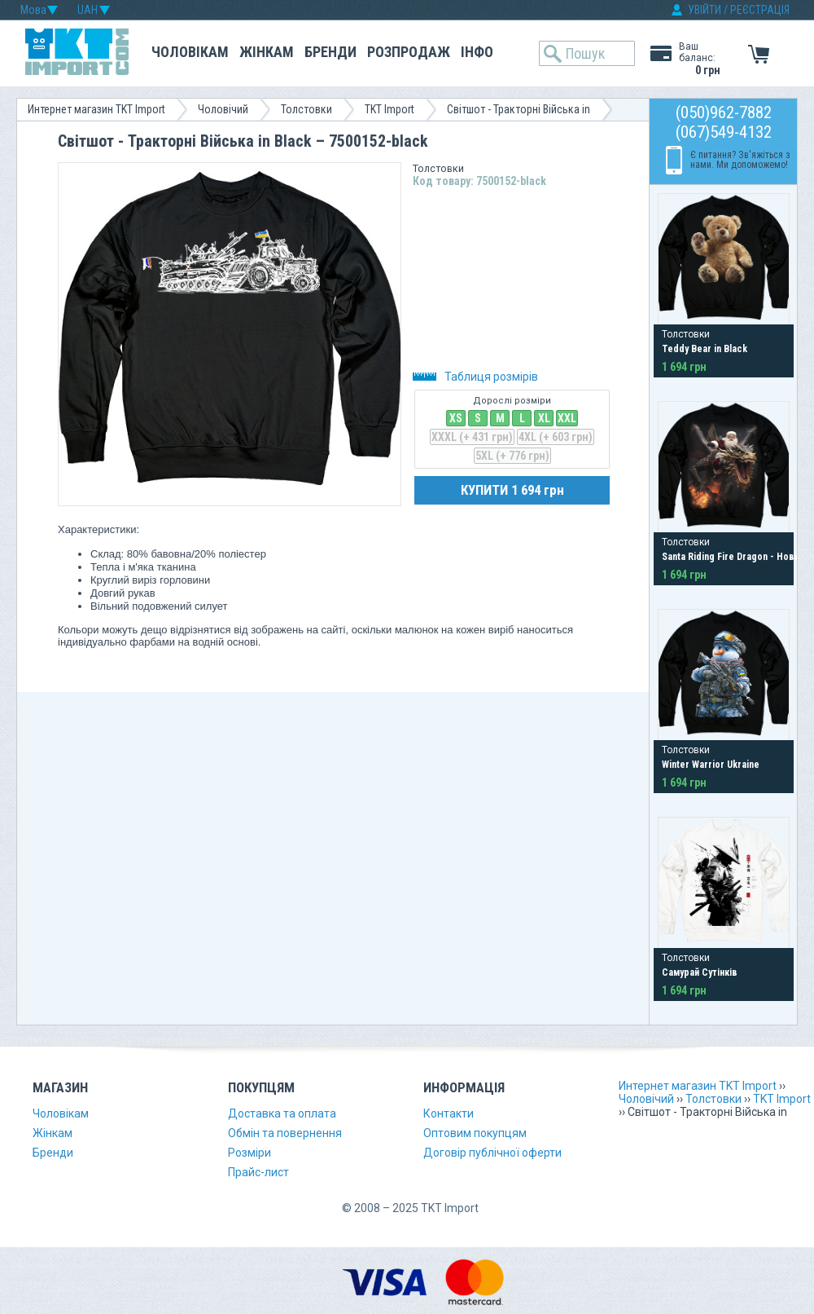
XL (544, 418)
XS (455, 418)
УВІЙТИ (704, 9)
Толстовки (306, 109)
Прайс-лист (258, 1172)
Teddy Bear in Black (704, 349)
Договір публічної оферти (492, 1152)
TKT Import (389, 109)
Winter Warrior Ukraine (710, 764)
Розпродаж (408, 51)
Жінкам (266, 51)
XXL (567, 418)
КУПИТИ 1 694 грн (512, 490)
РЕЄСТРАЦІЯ (760, 9)
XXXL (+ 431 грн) (472, 436)
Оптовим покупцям (475, 1133)
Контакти (448, 1113)
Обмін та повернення (285, 1133)
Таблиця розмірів (475, 376)
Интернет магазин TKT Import (96, 109)
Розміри (249, 1152)
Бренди (330, 51)
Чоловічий (223, 109)
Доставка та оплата (282, 1113)
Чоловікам (190, 51)
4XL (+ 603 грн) (556, 436)
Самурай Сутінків (699, 972)
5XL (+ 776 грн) (512, 455)
